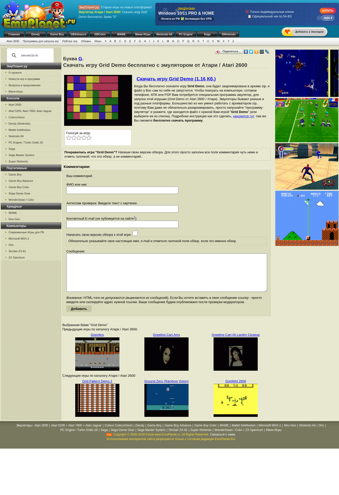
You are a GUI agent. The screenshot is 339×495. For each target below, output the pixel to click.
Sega (207, 34)
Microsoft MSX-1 (19, 238)
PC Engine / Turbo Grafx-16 (26, 142)
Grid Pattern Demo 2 (97, 389)
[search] (29, 55)
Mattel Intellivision (20, 129)
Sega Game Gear (19, 193)
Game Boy (57, 34)
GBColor (100, 34)
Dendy (35, 34)
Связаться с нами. (223, 442)
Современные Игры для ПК (26, 232)
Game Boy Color (19, 187)
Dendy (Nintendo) (19, 123)
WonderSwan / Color (21, 199)
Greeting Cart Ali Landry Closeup (236, 342)
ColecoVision (17, 117)
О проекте (15, 72)
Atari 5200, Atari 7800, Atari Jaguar (30, 110)
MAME (121, 34)
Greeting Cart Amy (166, 342)
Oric (11, 244)
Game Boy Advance (21, 180)
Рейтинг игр (69, 41)
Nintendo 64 (164, 34)
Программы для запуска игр (41, 41)
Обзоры (86, 41)
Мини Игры (143, 34)
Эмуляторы (24, 433)
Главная (14, 34)
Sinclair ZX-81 (17, 251)
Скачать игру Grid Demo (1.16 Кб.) (176, 78)
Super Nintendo (18, 161)
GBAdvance (78, 34)
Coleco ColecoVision (119, 433)
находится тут (243, 116)
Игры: (98, 41)
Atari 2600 (13, 41)
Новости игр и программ (24, 78)
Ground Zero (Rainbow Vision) (166, 389)
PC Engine (186, 34)
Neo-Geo (14, 219)
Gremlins (97, 342)
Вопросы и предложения (24, 85)
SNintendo (229, 34)
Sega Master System (21, 155)
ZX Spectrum (17, 257)
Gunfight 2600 (235, 389)
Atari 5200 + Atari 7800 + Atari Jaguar (76, 433)
